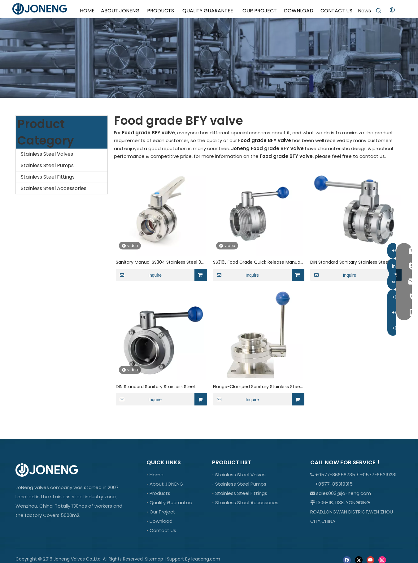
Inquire (139, 275)
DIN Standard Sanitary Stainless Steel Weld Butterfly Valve (155, 386)
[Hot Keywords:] (378, 10)
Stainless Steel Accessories (53, 188)
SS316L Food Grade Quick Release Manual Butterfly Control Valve (257, 262)
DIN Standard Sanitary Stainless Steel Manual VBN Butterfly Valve (349, 262)
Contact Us (163, 530)
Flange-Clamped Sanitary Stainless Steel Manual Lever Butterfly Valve (257, 386)
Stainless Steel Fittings (48, 176)
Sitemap (154, 559)
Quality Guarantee (171, 502)
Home (156, 474)
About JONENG (166, 484)
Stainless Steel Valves (47, 154)
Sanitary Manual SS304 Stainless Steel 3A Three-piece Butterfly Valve (160, 262)
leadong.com (205, 559)
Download (161, 521)
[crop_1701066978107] (209, 58)
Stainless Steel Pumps (47, 165)
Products (160, 493)
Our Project (162, 512)
